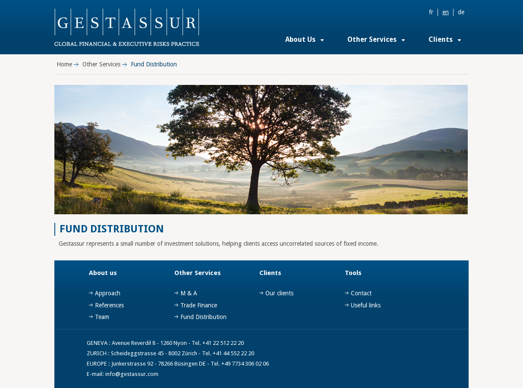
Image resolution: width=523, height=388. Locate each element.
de (461, 12)
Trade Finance (198, 305)
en (445, 12)
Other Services (372, 39)
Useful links (366, 305)
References (109, 305)
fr (431, 12)
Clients (440, 39)
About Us (300, 39)
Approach (107, 293)
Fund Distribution (203, 316)
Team (102, 316)
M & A (188, 293)
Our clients (279, 293)
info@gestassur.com (131, 374)
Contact (361, 293)
